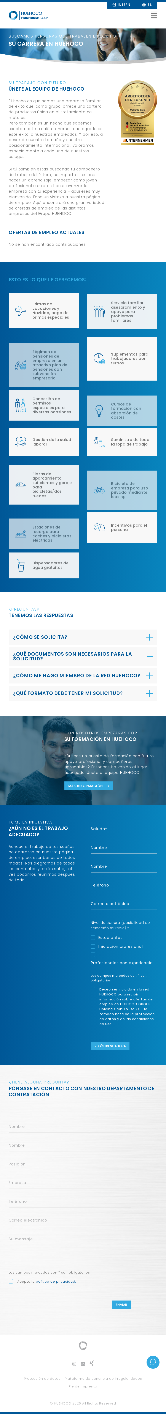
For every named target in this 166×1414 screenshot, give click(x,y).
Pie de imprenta (83, 1386)
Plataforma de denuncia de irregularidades (103, 1378)
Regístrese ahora (110, 1046)
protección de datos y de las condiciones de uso (127, 1019)
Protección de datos (42, 1378)
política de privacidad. (56, 1281)
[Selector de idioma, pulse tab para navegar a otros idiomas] (150, 4)
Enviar (121, 1304)
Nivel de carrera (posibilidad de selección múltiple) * (120, 925)
